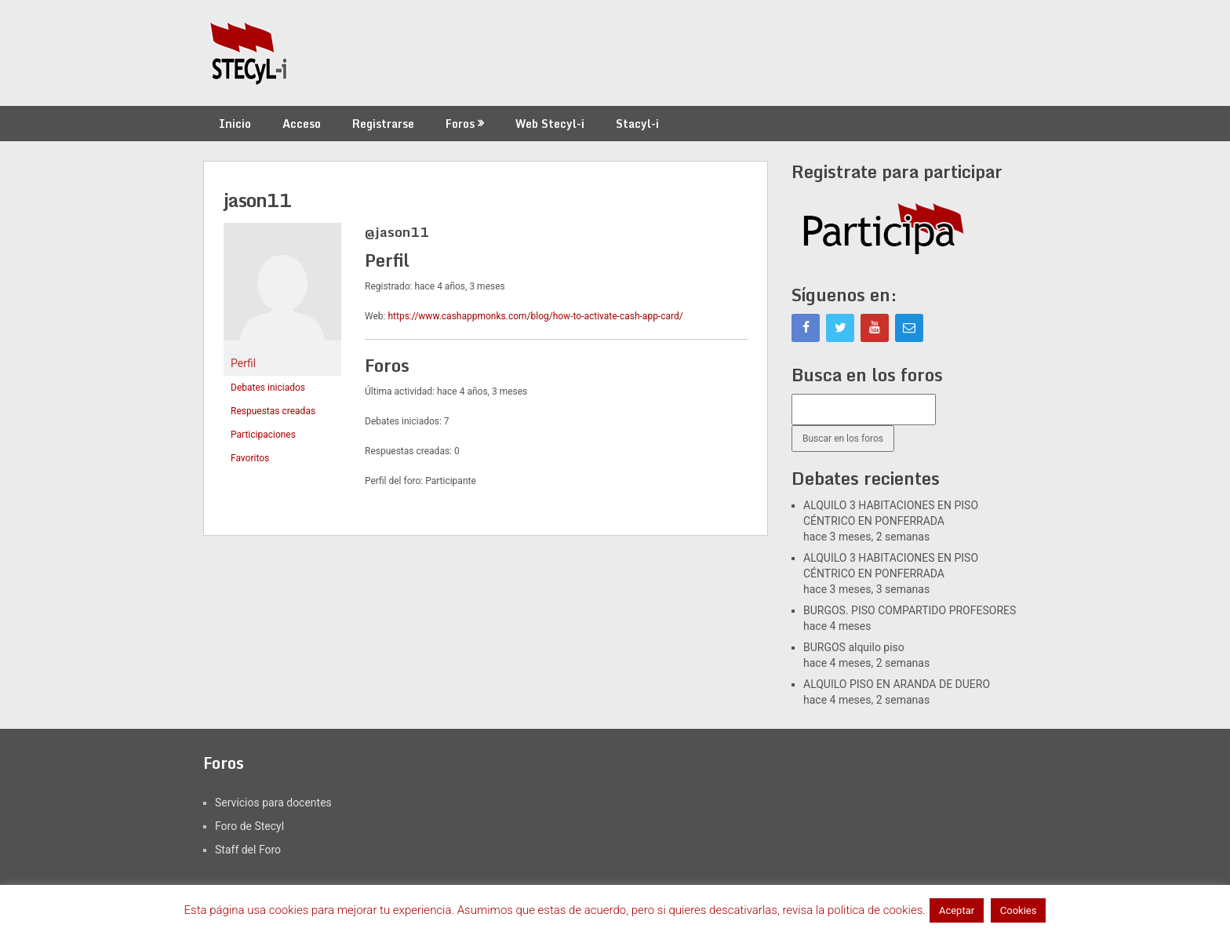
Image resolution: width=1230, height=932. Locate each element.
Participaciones (263, 434)
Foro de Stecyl (249, 826)
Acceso (301, 124)
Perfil (243, 363)
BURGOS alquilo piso (853, 647)
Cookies (1018, 910)
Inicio (235, 124)
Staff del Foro (248, 849)
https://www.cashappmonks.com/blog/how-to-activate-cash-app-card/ (535, 316)
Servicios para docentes (273, 802)
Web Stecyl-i (549, 124)
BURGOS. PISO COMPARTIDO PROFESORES (909, 610)
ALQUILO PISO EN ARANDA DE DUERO (896, 684)
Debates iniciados (268, 387)
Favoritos (250, 458)
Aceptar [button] (956, 910)
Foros (460, 124)
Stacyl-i (637, 124)
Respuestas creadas (273, 411)
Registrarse (383, 124)
